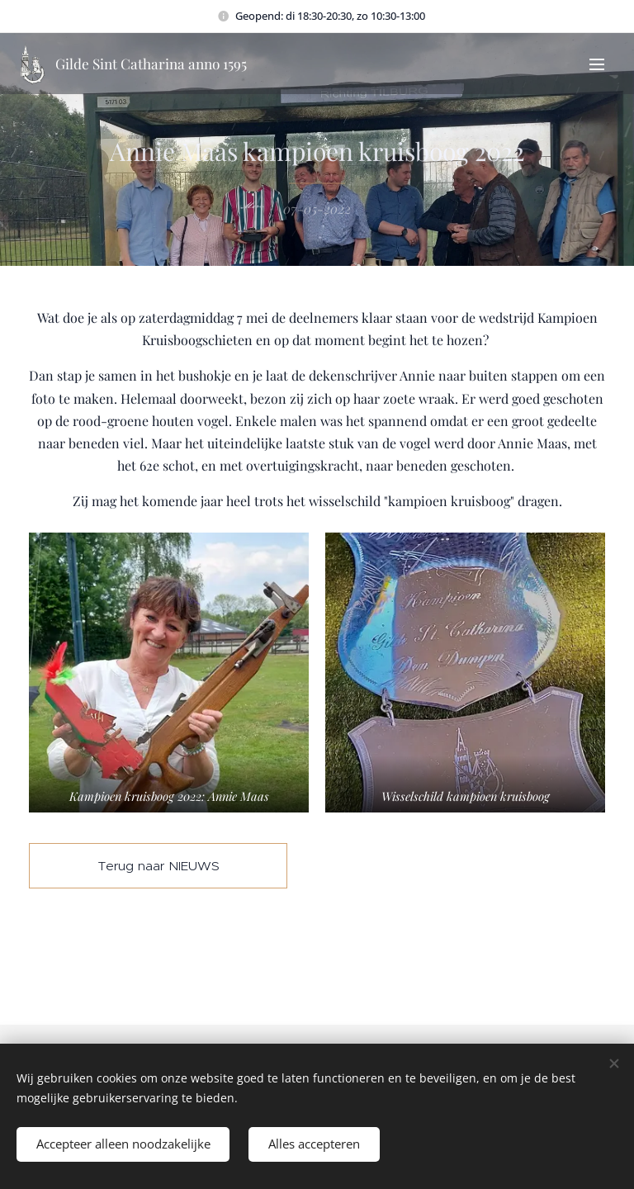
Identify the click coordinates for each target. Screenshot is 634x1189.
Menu (596, 64)
